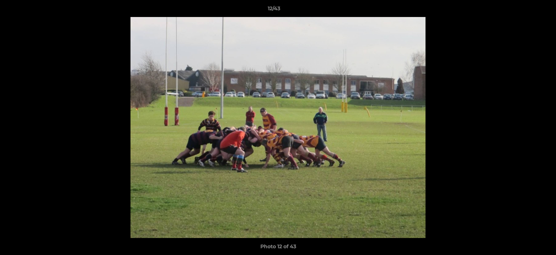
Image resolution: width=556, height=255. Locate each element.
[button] (526, 10)
